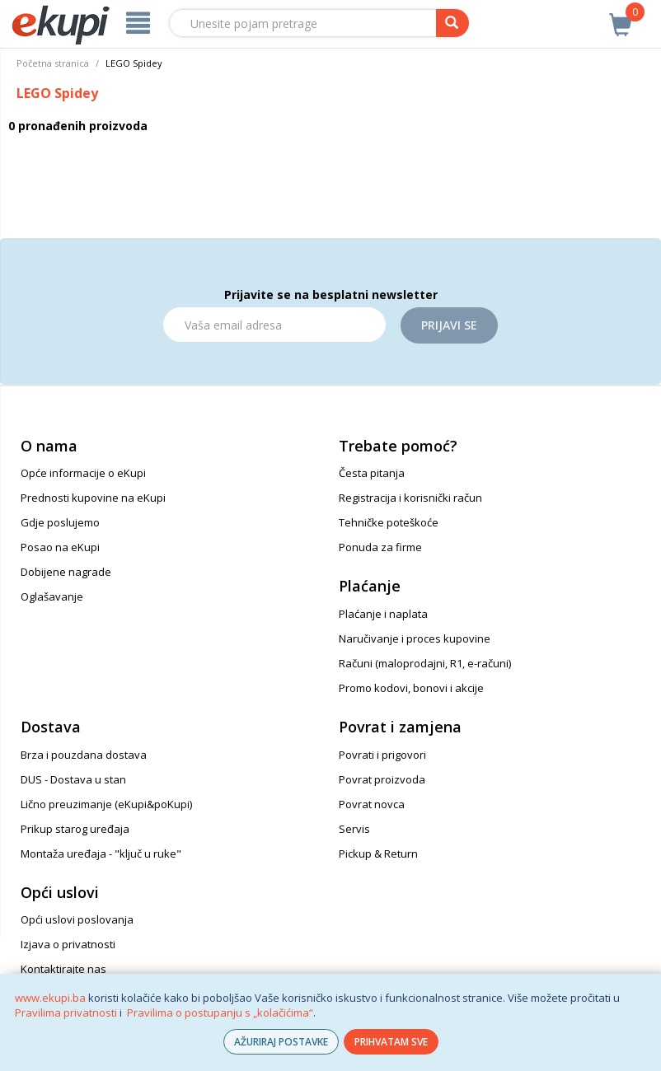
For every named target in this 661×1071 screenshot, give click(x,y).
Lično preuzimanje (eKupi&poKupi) (106, 804)
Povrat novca (372, 804)
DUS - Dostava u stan (73, 779)
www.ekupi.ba (50, 997)
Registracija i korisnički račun (410, 497)
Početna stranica (52, 63)
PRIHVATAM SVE (391, 1042)
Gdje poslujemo (60, 522)
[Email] (274, 324)
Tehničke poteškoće (388, 522)
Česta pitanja (372, 472)
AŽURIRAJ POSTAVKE (281, 1042)
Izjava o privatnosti (68, 944)
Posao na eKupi (60, 547)
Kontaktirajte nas (63, 968)
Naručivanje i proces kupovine (414, 638)
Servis (354, 828)
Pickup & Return (378, 853)
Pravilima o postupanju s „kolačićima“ (220, 1012)
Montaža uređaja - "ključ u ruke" (101, 853)
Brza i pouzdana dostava (84, 754)
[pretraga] (452, 23)
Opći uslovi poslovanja (77, 919)
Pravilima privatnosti (66, 1012)
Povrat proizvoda (382, 779)
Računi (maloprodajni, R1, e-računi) (425, 663)
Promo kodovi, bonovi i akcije (411, 687)
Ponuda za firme (380, 547)
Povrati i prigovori (382, 754)
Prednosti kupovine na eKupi (93, 497)
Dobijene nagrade (66, 571)
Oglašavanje (52, 596)
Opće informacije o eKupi (83, 472)
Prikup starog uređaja (75, 828)
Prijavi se (449, 325)
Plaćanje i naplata (383, 613)
